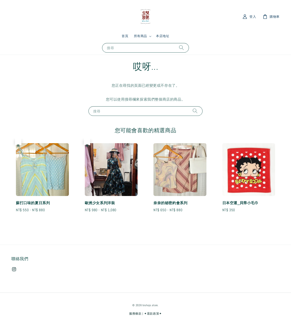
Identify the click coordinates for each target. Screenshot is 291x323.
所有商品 (140, 36)
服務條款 (135, 313)
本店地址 (162, 36)
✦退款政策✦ (153, 313)
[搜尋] (181, 47)
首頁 (125, 36)
